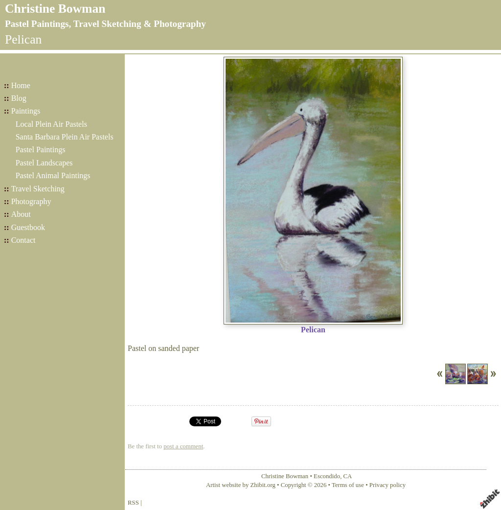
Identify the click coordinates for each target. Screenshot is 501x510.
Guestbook (28, 227)
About (21, 214)
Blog (18, 98)
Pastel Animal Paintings (53, 175)
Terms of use (348, 485)
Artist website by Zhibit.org (240, 485)
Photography (31, 201)
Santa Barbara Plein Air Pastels (65, 137)
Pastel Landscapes (44, 163)
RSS (133, 502)
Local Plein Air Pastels (51, 124)
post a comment (183, 446)
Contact (23, 240)
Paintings (26, 111)
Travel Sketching (38, 189)
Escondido (327, 476)
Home (20, 85)
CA (347, 476)
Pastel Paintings (41, 149)
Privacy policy (387, 485)
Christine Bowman (55, 8)
